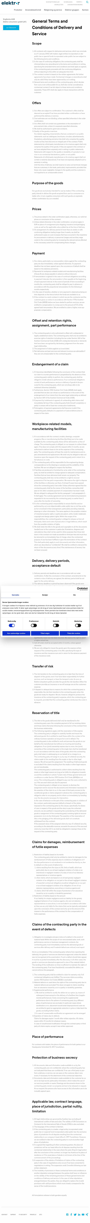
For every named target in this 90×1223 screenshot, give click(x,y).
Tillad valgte (45, 633)
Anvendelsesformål (33, 10)
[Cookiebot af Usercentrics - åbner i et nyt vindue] (78, 588)
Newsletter (58, 5)
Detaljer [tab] (45, 595)
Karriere (85, 10)
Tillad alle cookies (73, 633)
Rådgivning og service (53, 10)
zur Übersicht (11, 28)
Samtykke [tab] (15, 595)
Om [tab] (74, 595)
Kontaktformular (52, 2)
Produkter (18, 10)
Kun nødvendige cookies (16, 633)
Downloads (68, 2)
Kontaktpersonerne (75, 5)
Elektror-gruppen (72, 10)
